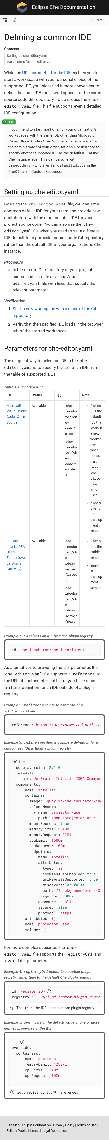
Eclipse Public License (22, 1131)
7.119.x (96, 20)
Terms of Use (86, 1125)
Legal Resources (54, 1131)
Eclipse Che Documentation (63, 7)
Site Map (13, 1125)
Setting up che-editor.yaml (27, 56)
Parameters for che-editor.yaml (30, 62)
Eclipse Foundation (36, 1125)
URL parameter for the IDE (46, 72)
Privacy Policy (63, 1125)
